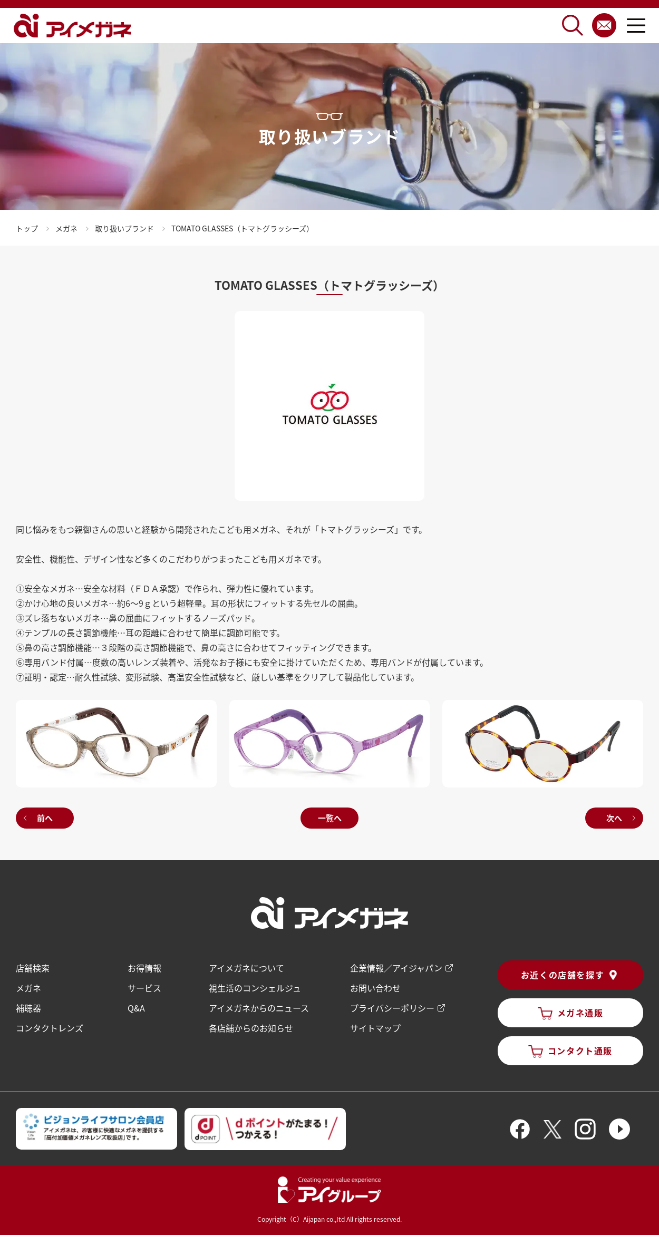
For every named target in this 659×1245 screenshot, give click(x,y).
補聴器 (28, 1007)
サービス (144, 987)
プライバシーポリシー (392, 1007)
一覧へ (330, 817)
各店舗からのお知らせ (251, 1028)
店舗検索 (33, 967)
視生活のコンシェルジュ (255, 987)
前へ (45, 817)
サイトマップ (375, 1028)
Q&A (136, 1007)
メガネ (28, 987)
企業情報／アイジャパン (396, 967)
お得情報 (144, 967)
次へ (614, 817)
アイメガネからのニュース (259, 1007)
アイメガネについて (246, 967)
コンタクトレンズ (49, 1028)
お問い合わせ (375, 987)
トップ (27, 228)
